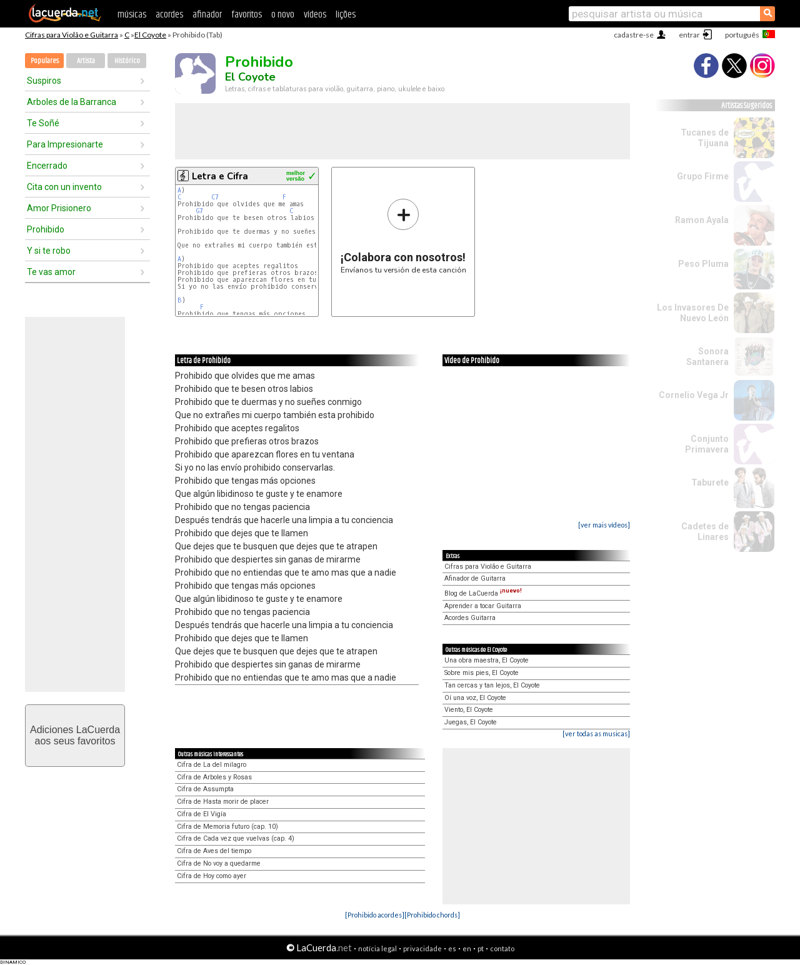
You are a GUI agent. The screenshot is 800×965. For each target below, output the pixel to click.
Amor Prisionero (59, 208)
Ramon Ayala (702, 220)
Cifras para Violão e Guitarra (71, 34)
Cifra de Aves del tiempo (214, 851)
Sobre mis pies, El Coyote (481, 673)
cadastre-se (634, 34)
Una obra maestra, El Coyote (486, 660)
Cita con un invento (64, 187)
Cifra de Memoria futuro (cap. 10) (227, 826)
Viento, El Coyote (468, 710)
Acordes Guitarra (470, 618)
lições (346, 14)
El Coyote (150, 34)
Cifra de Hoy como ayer (211, 876)
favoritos (246, 14)
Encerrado (47, 166)
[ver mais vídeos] (604, 525)
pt (481, 948)
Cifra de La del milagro (211, 765)
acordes (169, 14)
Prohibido (45, 229)
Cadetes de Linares (705, 531)
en (466, 948)
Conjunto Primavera (707, 444)
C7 (215, 197)
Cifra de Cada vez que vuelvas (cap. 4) (235, 838)
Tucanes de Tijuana (705, 138)
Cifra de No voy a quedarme (219, 863)
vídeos (315, 14)
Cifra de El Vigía (201, 814)
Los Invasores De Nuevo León (693, 312)
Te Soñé (43, 123)
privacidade (422, 948)
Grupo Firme (703, 176)
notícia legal (377, 948)
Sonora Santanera (707, 356)
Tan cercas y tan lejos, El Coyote (492, 685)
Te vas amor (51, 272)
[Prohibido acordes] (374, 915)
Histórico (127, 61)
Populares (45, 61)
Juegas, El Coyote (470, 722)
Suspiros (44, 81)
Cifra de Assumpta (205, 789)
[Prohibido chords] (432, 915)
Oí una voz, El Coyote (475, 698)
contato (502, 948)
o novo (282, 14)
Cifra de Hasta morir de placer (223, 802)
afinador (207, 14)
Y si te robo (49, 251)
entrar (689, 34)
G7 (199, 211)
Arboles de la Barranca (71, 102)
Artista (86, 61)
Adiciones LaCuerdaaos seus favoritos (75, 735)
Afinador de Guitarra (475, 578)
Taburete (710, 483)
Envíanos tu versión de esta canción (403, 236)
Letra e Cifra (220, 176)
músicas (132, 14)
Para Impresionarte (65, 144)
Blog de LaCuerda (483, 593)
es (452, 948)
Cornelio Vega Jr (694, 395)
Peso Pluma (703, 264)
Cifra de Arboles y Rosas (214, 777)
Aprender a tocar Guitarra (482, 606)
